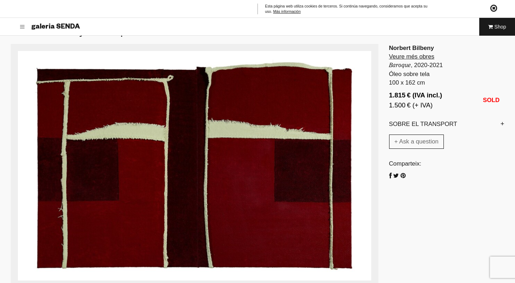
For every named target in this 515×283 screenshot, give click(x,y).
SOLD (491, 100)
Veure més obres (412, 56)
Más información (287, 11)
